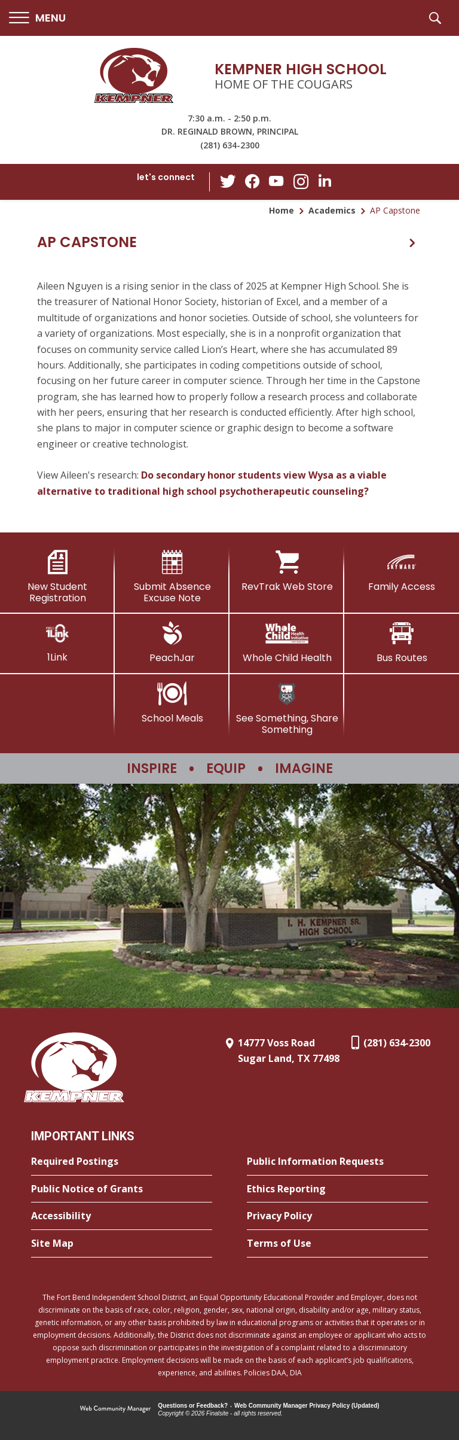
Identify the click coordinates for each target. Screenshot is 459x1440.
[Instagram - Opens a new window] (301, 182)
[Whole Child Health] (286, 642)
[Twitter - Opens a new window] (229, 181)
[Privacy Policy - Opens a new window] (337, 1216)
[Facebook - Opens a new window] (253, 182)
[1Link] (57, 642)
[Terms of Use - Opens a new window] (337, 1244)
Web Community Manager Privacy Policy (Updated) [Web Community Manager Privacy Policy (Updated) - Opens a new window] (307, 1405)
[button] (37, 18)
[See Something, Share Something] (286, 708)
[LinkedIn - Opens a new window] (324, 181)
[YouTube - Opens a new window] (277, 182)
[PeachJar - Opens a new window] (172, 642)
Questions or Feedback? (193, 1405)
